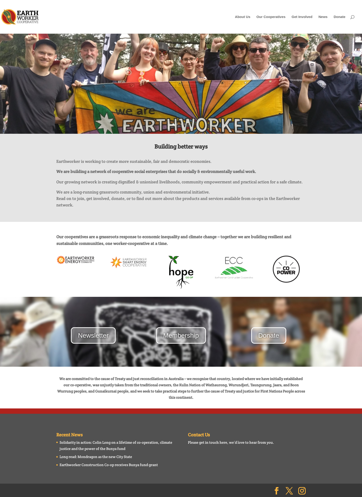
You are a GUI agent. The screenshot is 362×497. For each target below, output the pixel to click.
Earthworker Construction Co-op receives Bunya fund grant (109, 464)
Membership (181, 335)
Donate (339, 17)
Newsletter (93, 335)
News (323, 17)
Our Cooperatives (271, 17)
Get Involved (302, 17)
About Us (242, 17)
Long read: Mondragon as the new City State (96, 456)
